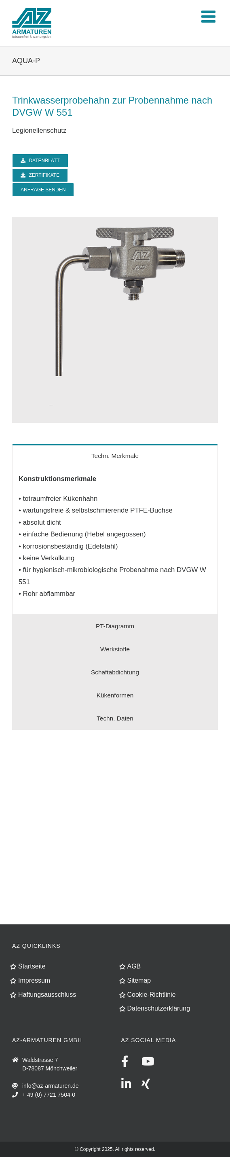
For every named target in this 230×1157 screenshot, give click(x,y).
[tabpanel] (115, 541)
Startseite (32, 966)
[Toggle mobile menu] (209, 16)
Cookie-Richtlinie (151, 994)
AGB (134, 966)
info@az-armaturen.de (50, 1086)
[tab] (115, 455)
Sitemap (139, 980)
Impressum (34, 980)
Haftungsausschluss (47, 994)
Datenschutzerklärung (158, 1008)
